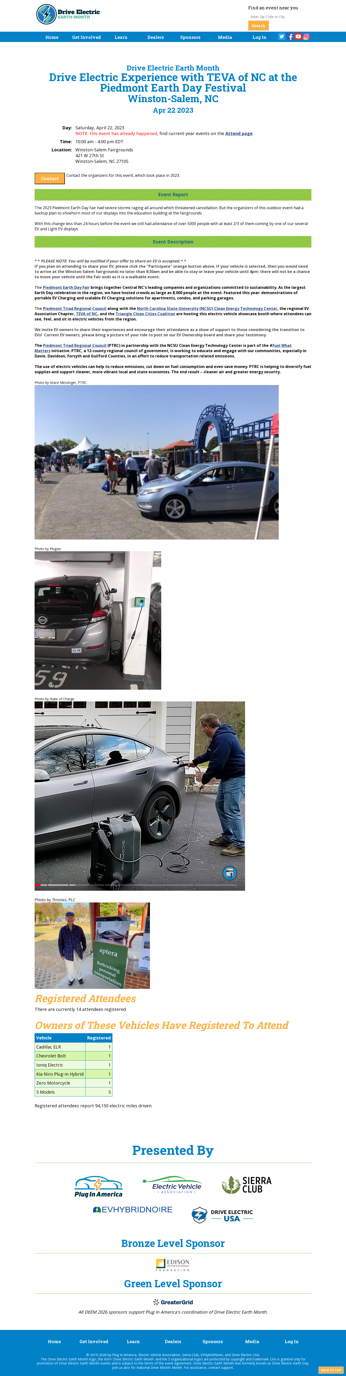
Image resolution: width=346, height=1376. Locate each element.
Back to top (331, 1370)
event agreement (178, 1363)
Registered (99, 1038)
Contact (50, 178)
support (227, 1367)
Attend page (239, 133)
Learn (121, 37)
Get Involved (86, 37)
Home (51, 37)
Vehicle (44, 1038)
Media (225, 37)
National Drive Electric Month (159, 1367)
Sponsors (190, 37)
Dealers (156, 37)
